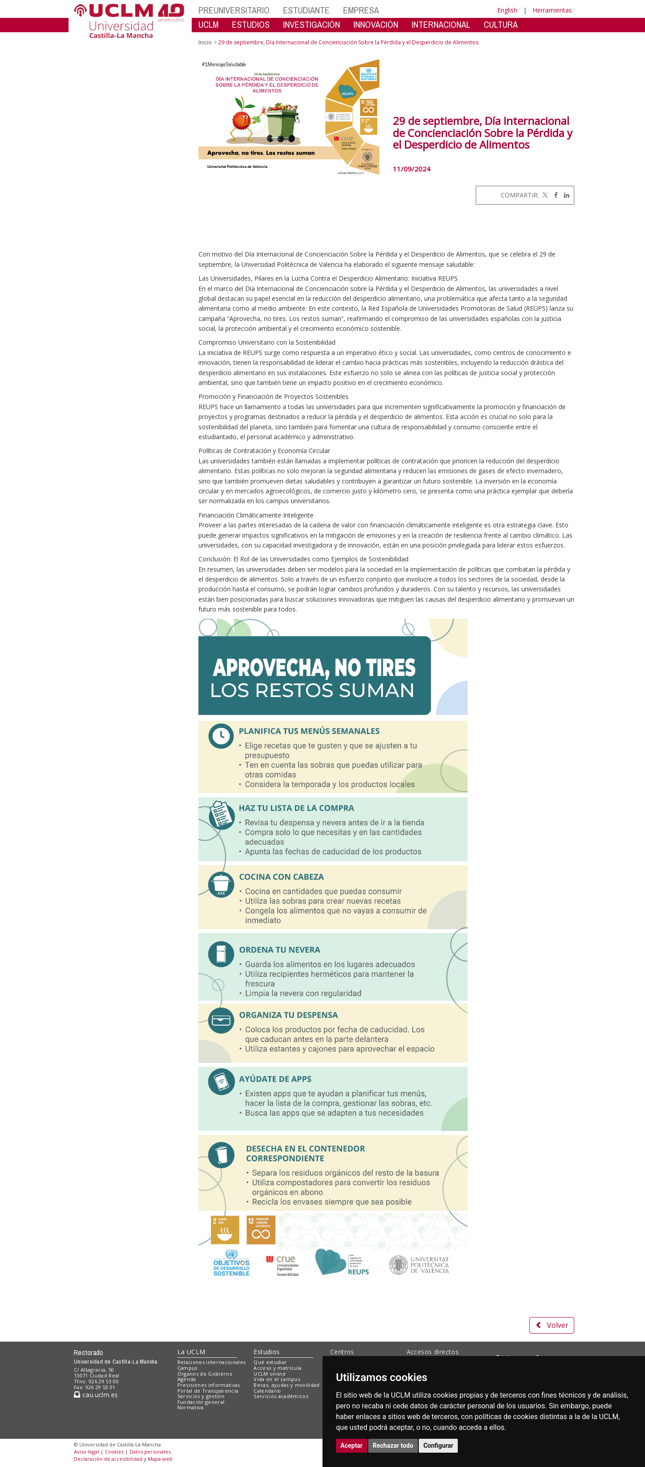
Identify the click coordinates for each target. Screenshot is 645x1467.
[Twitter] (544, 195)
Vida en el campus (277, 1379)
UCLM (208, 24)
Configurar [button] (438, 1445)
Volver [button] (551, 1325)
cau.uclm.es (96, 1394)
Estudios (267, 1351)
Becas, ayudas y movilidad (286, 1384)
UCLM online (270, 1373)
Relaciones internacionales (211, 1362)
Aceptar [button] (351, 1445)
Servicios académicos (281, 1396)
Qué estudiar (270, 1362)
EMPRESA (361, 10)
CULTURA (501, 24)
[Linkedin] (564, 195)
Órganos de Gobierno (204, 1373)
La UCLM (191, 1351)
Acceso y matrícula (277, 1367)
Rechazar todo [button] (393, 1445)
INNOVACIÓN (375, 24)
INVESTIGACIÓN (311, 24)
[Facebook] (554, 195)
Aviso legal (86, 1451)
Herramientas (552, 10)
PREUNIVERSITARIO (234, 10)
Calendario (267, 1390)
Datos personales (150, 1451)
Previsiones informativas (208, 1384)
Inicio (205, 42)
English (507, 10)
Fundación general (201, 1402)
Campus (187, 1367)
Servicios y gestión (200, 1396)
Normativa (190, 1407)
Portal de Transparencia (208, 1390)
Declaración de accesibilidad (108, 1458)
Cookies (114, 1451)
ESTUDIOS (251, 24)
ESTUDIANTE (306, 10)
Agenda (186, 1379)
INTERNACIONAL (441, 24)
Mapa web (160, 1458)
